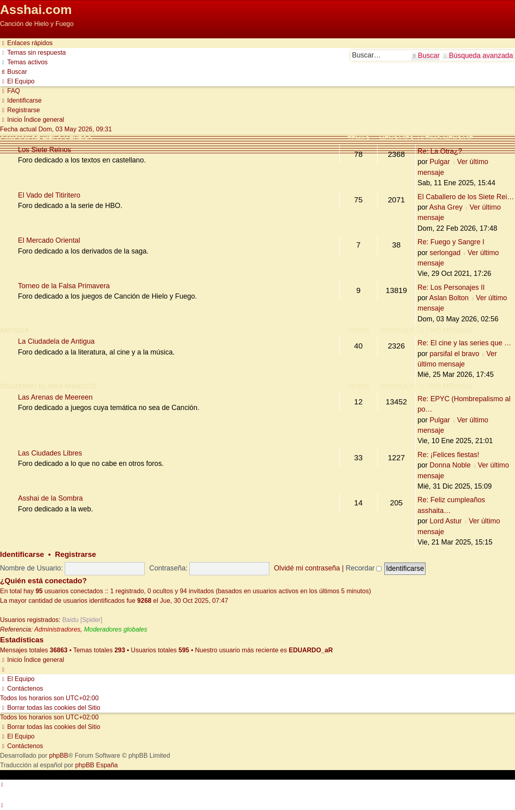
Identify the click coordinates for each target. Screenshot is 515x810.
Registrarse (75, 554)
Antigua (14, 330)
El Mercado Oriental (49, 240)
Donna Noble (450, 465)
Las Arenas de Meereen (55, 397)
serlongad (444, 253)
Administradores (57, 629)
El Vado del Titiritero (49, 195)
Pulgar (439, 162)
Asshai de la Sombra (50, 498)
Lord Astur (445, 521)
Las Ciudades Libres (50, 453)
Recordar (364, 568)
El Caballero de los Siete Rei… (466, 197)
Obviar (9, 33)
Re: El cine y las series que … (464, 343)
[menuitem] (33, 52)
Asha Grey (445, 207)
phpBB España (96, 765)
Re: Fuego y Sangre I (451, 242)
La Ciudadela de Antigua (56, 341)
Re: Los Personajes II (451, 287)
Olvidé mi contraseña (307, 568)
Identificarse (22, 554)
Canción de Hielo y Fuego (46, 138)
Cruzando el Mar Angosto (48, 386)
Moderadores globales (115, 629)
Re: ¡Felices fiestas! (448, 455)
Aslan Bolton (449, 298)
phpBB (58, 755)
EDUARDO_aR (311, 650)
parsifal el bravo (454, 354)
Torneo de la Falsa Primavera (64, 286)
